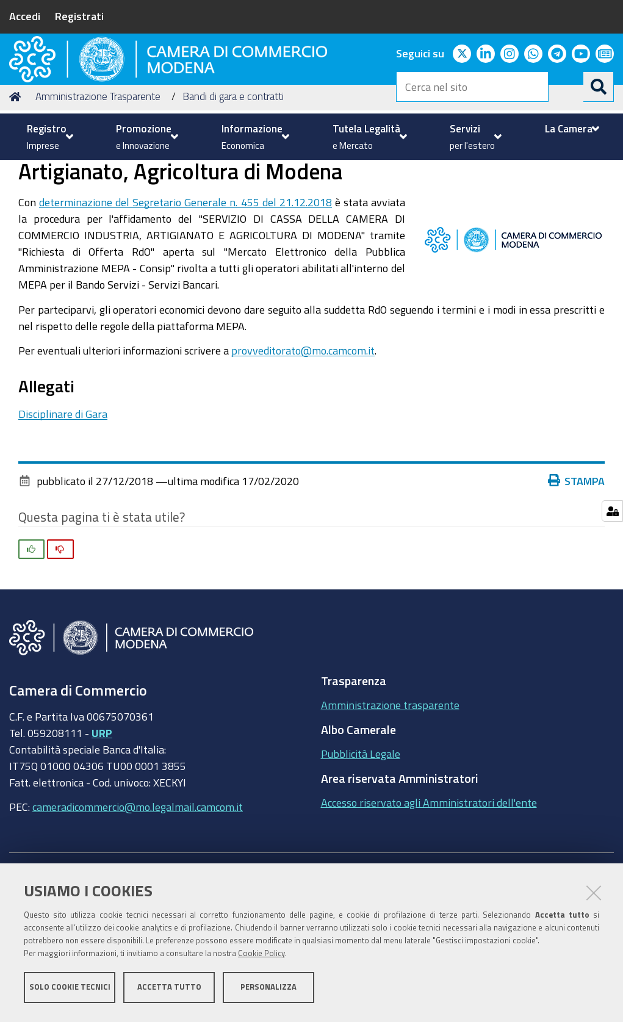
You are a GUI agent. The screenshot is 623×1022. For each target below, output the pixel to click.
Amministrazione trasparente (390, 798)
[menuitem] (48, 136)
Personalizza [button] (268, 990)
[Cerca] (598, 86)
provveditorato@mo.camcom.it (303, 443)
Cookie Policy (261, 956)
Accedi (24, 15)
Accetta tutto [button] (169, 990)
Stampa (579, 573)
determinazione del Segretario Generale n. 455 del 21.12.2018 (185, 295)
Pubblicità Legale (360, 846)
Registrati (79, 15)
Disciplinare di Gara (62, 507)
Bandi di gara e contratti (233, 189)
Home (17, 189)
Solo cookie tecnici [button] (69, 990)
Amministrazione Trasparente (97, 189)
